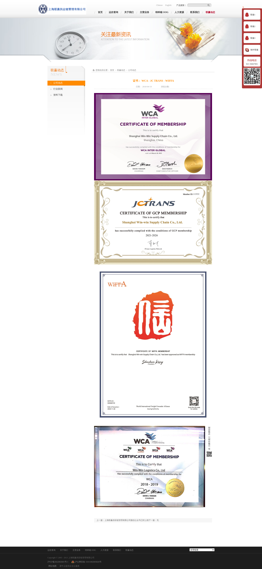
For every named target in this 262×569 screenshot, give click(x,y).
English (168, 5)
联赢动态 (121, 70)
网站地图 (51, 566)
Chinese (159, 5)
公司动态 (132, 70)
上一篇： (123, 520)
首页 (100, 12)
